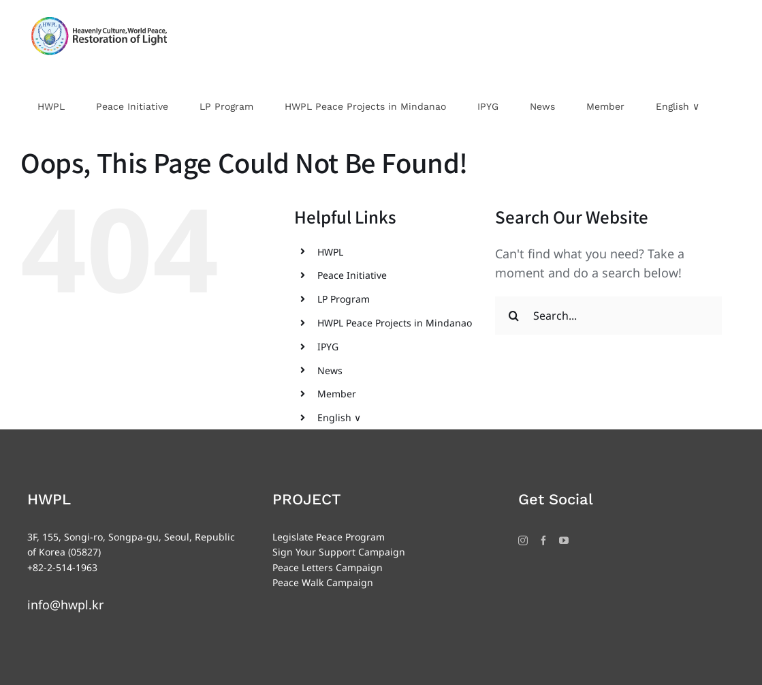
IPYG (327, 346)
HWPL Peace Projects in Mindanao (394, 322)
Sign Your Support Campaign (338, 551)
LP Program (343, 298)
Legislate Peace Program (328, 536)
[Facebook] (543, 540)
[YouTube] (564, 540)
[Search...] (608, 315)
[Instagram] (523, 540)
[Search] (514, 315)
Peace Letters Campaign (327, 567)
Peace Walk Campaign (322, 582)
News (330, 370)
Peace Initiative (352, 275)
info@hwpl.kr (65, 604)
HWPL (330, 251)
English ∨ (339, 417)
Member (336, 393)
